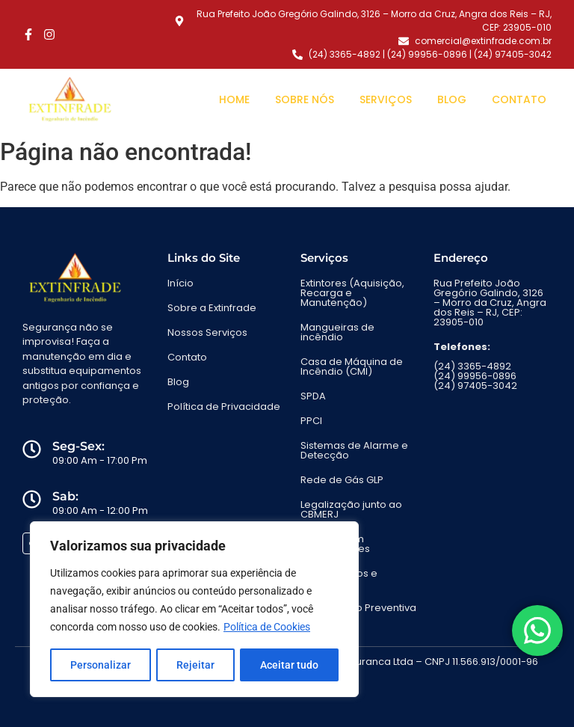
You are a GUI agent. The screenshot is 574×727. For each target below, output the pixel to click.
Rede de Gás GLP (341, 480)
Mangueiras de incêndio (337, 332)
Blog (451, 99)
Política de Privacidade (223, 406)
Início (180, 283)
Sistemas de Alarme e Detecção (354, 450)
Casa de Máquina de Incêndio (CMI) (351, 366)
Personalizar (100, 665)
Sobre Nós (304, 99)
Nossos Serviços (207, 332)
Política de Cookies (266, 628)
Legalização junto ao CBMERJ (351, 509)
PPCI (311, 421)
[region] (194, 609)
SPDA (313, 396)
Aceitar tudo (289, 665)
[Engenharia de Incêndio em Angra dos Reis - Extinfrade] (69, 99)
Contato (519, 99)
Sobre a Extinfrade (211, 308)
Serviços (385, 99)
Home (234, 99)
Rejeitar (195, 665)
